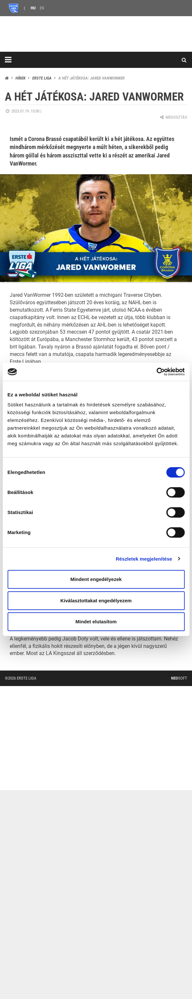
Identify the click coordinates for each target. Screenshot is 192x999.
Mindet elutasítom (96, 621)
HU (33, 7)
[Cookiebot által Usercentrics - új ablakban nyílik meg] (156, 372)
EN (42, 7)
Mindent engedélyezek (96, 579)
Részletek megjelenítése (144, 559)
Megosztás (173, 117)
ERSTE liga (42, 78)
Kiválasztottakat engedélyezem (96, 600)
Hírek (20, 78)
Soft (179, 678)
